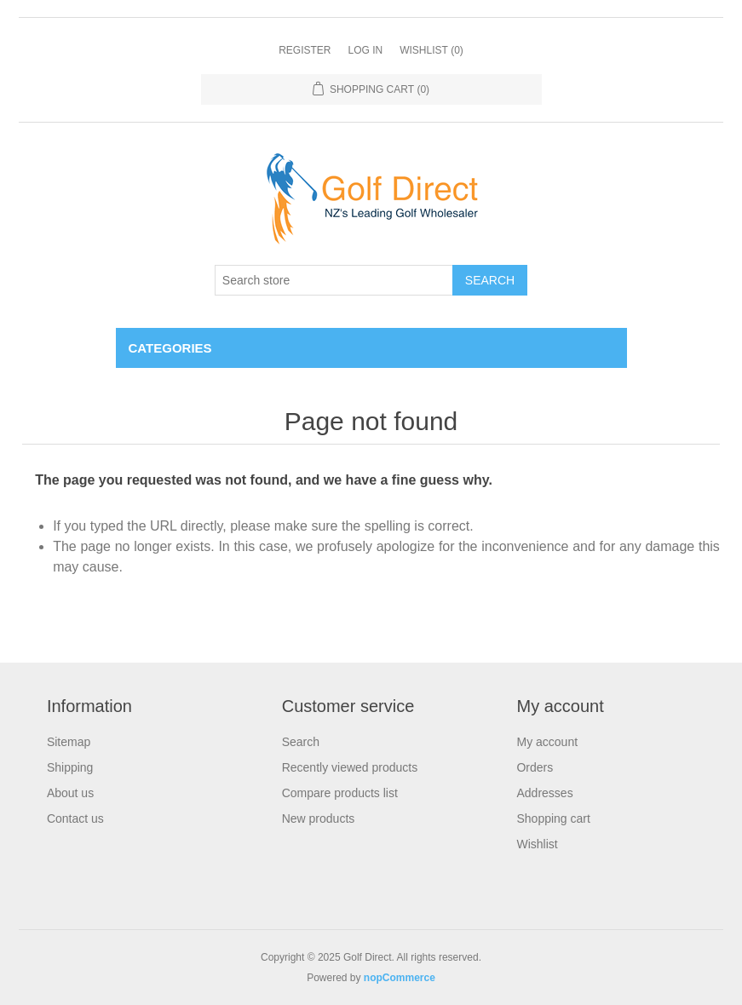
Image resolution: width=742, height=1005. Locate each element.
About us (70, 793)
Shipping (70, 767)
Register (305, 50)
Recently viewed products (350, 767)
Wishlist (536, 844)
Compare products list (340, 793)
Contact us (75, 818)
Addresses (544, 793)
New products (318, 818)
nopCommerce (399, 978)
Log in (365, 50)
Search (490, 280)
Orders (534, 767)
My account (547, 742)
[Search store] (334, 280)
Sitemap (68, 742)
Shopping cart (553, 818)
